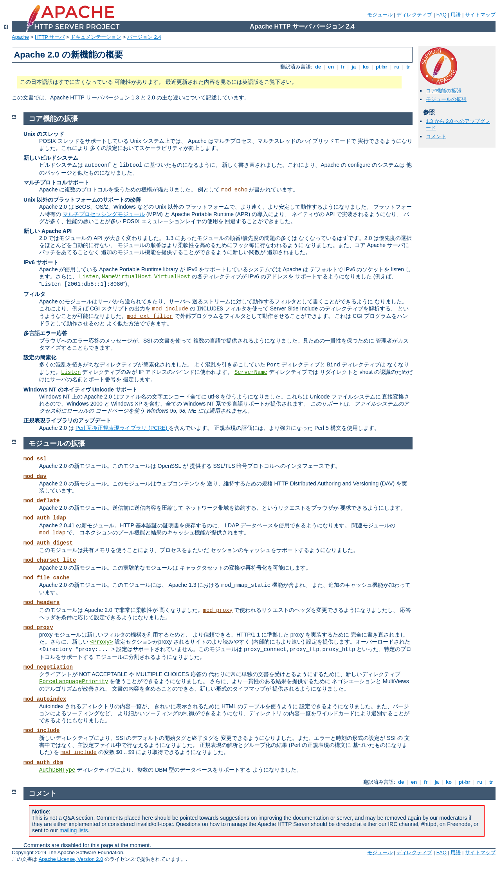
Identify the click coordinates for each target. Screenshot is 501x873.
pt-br (381, 67)
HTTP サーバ (50, 37)
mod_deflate (41, 501)
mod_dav (35, 476)
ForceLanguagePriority (73, 681)
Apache (20, 37)
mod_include (170, 309)
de (318, 67)
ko (365, 67)
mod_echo (234, 190)
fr (342, 67)
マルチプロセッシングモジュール (104, 214)
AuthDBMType (57, 770)
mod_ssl (35, 459)
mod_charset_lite (49, 560)
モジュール (380, 15)
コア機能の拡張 (443, 91)
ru (397, 67)
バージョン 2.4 (144, 37)
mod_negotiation (48, 667)
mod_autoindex (44, 699)
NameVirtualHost (126, 277)
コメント (436, 136)
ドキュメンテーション (95, 37)
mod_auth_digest (48, 543)
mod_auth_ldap (44, 518)
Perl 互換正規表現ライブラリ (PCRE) (122, 428)
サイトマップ (480, 15)
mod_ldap (52, 533)
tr (408, 67)
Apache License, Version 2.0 (71, 859)
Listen (89, 277)
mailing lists (73, 830)
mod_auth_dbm (43, 762)
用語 (456, 15)
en (330, 67)
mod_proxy (218, 610)
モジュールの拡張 (446, 99)
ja (353, 67)
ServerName (250, 372)
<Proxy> (101, 642)
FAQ (441, 15)
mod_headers (41, 602)
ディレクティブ (414, 15)
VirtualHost (172, 277)
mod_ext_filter (150, 316)
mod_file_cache (46, 578)
